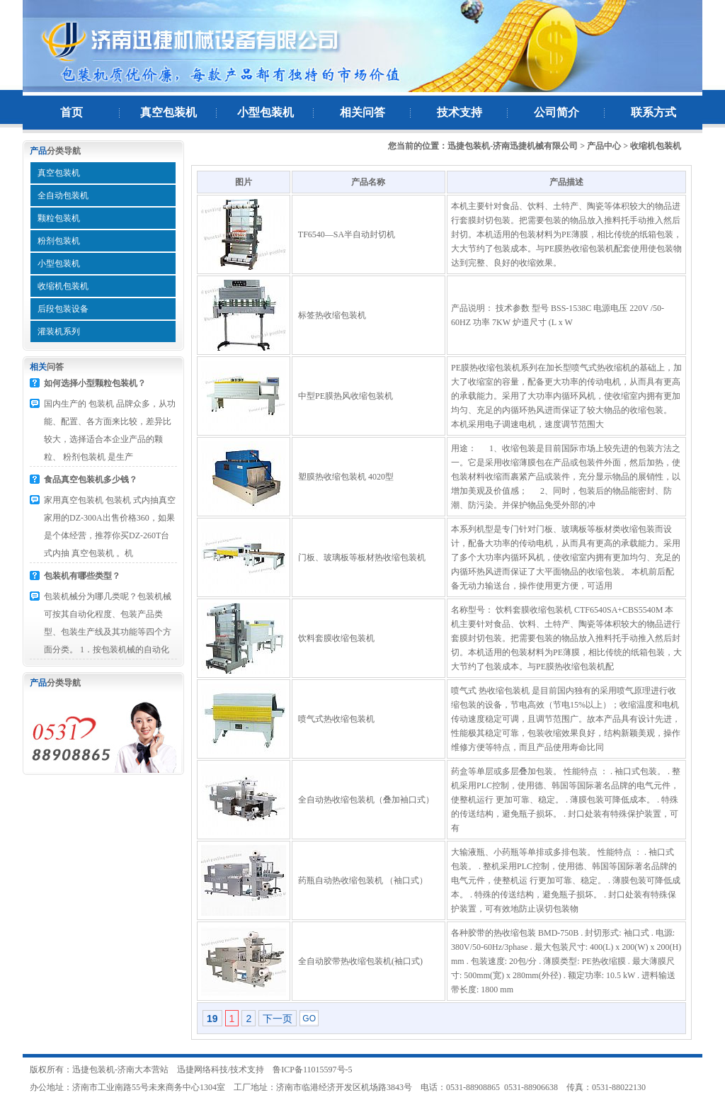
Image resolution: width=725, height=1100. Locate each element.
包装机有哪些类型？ (82, 576)
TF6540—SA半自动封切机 (346, 234)
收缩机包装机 (63, 286)
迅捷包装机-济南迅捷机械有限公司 (512, 146)
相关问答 (362, 112)
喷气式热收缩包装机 (336, 719)
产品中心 (604, 146)
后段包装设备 (63, 309)
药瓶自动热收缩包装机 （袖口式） (363, 880)
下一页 (277, 1018)
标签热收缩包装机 (332, 315)
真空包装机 (168, 112)
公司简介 (556, 112)
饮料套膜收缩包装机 (336, 638)
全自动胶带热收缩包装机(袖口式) (360, 961)
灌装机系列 (59, 331)
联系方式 (653, 112)
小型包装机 (265, 112)
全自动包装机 (63, 195)
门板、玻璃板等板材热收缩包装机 (362, 557)
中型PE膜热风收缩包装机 (345, 396)
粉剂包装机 (59, 241)
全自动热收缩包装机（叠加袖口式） (366, 800)
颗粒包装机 (59, 218)
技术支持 (459, 112)
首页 (71, 112)
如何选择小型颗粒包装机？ (95, 383)
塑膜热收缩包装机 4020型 (346, 477)
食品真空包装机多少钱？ (90, 479)
